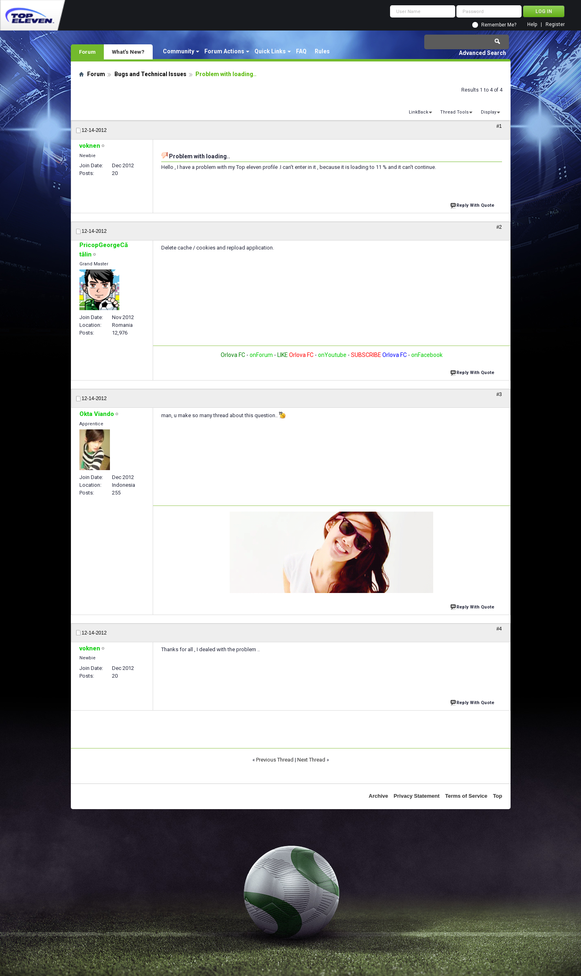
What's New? (128, 51)
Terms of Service (466, 796)
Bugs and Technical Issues (150, 74)
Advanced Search (482, 53)
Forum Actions (224, 51)
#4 (499, 629)
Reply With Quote (473, 204)
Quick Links (270, 51)
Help (532, 24)
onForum (261, 355)
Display (488, 112)
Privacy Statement (417, 796)
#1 (499, 126)
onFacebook (427, 355)
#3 (499, 394)
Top (497, 796)
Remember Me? (498, 25)
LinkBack (418, 112)
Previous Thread (275, 760)
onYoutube (331, 355)
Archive (378, 796)
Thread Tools (454, 112)
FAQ (301, 51)
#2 (499, 227)
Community (178, 51)
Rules (322, 51)
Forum (87, 51)
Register (555, 24)
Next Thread (311, 760)
